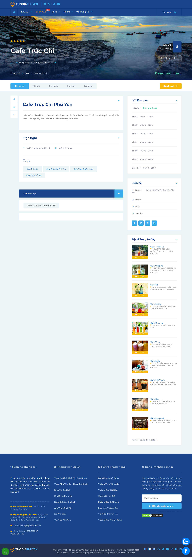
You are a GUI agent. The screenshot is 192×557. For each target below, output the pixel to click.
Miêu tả (36, 86)
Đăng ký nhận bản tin (161, 506)
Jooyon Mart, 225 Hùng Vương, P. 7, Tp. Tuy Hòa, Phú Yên (163, 270)
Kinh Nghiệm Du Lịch (65, 502)
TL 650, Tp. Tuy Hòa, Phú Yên (162, 326)
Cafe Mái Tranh (157, 380)
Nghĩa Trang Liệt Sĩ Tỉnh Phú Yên (41, 205)
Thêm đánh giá (170, 58)
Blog (56, 12)
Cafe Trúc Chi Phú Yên (56, 169)
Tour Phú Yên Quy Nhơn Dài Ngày (71, 484)
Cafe (27, 73)
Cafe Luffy (155, 361)
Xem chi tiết (139, 257)
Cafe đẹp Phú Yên (34, 175)
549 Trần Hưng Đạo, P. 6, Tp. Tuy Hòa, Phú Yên (163, 421)
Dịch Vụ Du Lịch (62, 490)
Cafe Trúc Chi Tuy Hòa (83, 169)
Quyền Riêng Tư (106, 496)
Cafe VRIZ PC (156, 266)
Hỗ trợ (68, 12)
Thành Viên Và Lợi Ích (109, 484)
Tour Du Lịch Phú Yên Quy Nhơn (70, 478)
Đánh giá (88, 86)
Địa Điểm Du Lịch (63, 496)
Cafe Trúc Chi (32, 169)
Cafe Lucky (155, 304)
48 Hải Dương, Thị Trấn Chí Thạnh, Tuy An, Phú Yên (163, 383)
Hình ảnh (70, 86)
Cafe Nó (154, 285)
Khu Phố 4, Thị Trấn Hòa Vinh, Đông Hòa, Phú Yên (163, 288)
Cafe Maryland (157, 418)
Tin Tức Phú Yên (62, 520)
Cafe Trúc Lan (157, 247)
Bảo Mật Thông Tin (108, 508)
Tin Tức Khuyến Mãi (108, 514)
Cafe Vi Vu (155, 342)
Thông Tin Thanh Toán (110, 520)
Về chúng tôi (84, 12)
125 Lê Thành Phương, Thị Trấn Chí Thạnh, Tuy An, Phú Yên (163, 365)
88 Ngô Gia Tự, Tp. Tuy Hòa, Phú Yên (35, 63)
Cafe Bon (154, 399)
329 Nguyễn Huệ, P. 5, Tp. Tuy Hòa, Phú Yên (162, 402)
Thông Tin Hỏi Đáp (108, 490)
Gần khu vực (73, 193)
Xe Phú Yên (60, 514)
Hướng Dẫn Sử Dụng (108, 502)
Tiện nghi (53, 86)
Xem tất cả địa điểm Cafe (145, 440)
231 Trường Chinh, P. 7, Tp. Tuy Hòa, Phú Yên (162, 345)
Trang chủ (15, 73)
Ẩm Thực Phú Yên (63, 508)
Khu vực (26, 12)
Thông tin (19, 86)
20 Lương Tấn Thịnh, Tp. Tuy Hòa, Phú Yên (163, 307)
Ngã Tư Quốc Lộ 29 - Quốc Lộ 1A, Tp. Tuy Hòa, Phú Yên (161, 251)
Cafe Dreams (156, 323)
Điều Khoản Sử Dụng (108, 478)
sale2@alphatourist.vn (30, 525)
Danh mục (43, 11)
